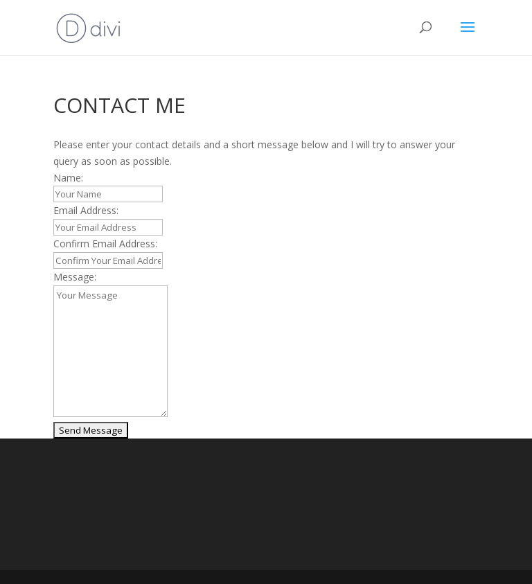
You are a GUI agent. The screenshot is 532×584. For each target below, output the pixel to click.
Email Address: (85, 210)
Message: (74, 276)
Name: (68, 177)
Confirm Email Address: (105, 243)
